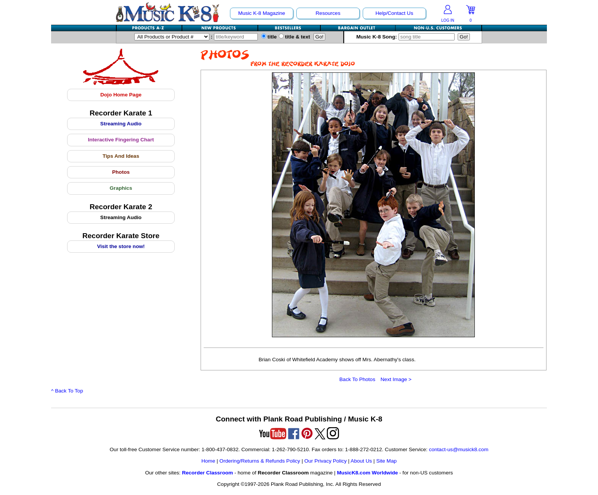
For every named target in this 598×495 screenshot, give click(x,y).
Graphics (121, 188)
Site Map (386, 461)
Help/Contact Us (394, 13)
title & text (294, 37)
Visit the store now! (121, 246)
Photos (121, 172)
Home (208, 461)
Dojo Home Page (120, 95)
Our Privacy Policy (325, 461)
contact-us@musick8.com (459, 449)
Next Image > (396, 379)
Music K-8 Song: (407, 37)
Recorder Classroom (207, 473)
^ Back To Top (67, 391)
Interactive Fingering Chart (121, 140)
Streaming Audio (120, 124)
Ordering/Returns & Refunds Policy (259, 461)
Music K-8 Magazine (261, 13)
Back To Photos (357, 379)
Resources (328, 13)
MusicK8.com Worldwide (367, 473)
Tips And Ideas (121, 156)
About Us (361, 461)
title (269, 37)
